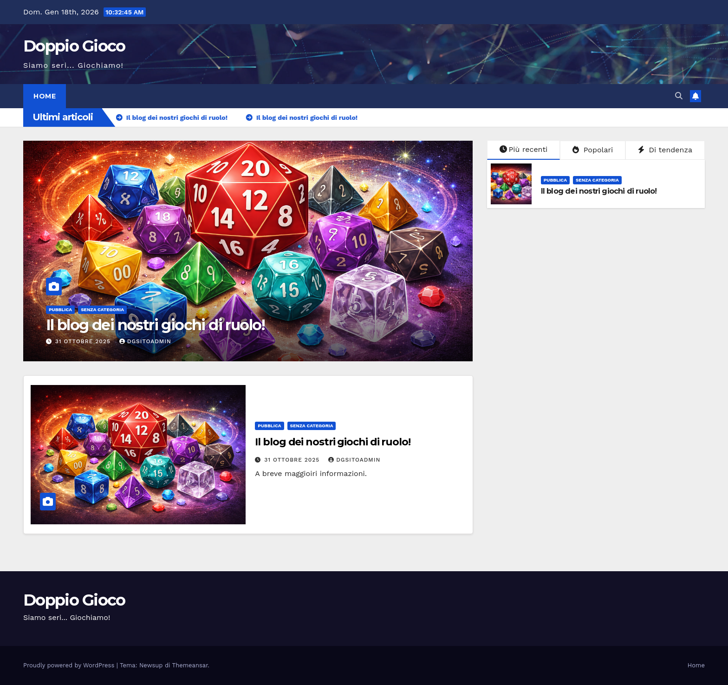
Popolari (592, 149)
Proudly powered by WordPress (70, 665)
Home (44, 96)
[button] (678, 95)
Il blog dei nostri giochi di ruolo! (155, 325)
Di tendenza (665, 149)
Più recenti (524, 149)
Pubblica (60, 309)
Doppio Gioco (74, 46)
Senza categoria (102, 309)
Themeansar (190, 665)
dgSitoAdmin (145, 341)
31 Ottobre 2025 (84, 341)
